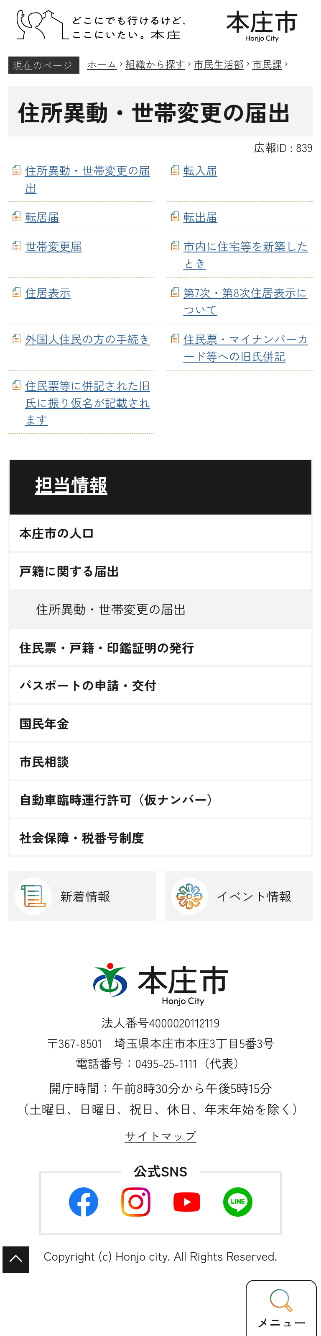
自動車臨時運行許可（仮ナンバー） (119, 799)
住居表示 (48, 292)
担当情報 (71, 484)
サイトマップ (160, 1135)
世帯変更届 (53, 245)
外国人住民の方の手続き (87, 338)
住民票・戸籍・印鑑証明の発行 (106, 647)
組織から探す (155, 64)
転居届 (42, 216)
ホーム (102, 64)
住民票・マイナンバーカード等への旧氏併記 (245, 347)
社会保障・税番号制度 (81, 837)
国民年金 (44, 723)
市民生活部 (219, 64)
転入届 (200, 170)
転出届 (200, 216)
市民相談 (44, 761)
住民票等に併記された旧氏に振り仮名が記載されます (87, 402)
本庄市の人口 (56, 532)
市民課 (267, 64)
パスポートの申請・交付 (88, 685)
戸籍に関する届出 (69, 570)
